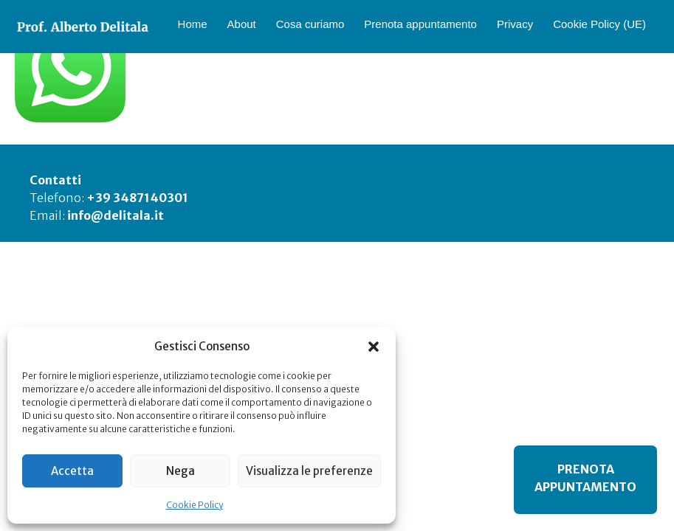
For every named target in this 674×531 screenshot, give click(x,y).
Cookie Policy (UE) (599, 24)
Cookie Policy (194, 504)
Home (192, 24)
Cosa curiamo (310, 24)
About (241, 24)
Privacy (515, 24)
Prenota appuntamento (420, 24)
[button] (373, 346)
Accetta (72, 471)
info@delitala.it (115, 215)
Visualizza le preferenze (309, 471)
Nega (180, 471)
